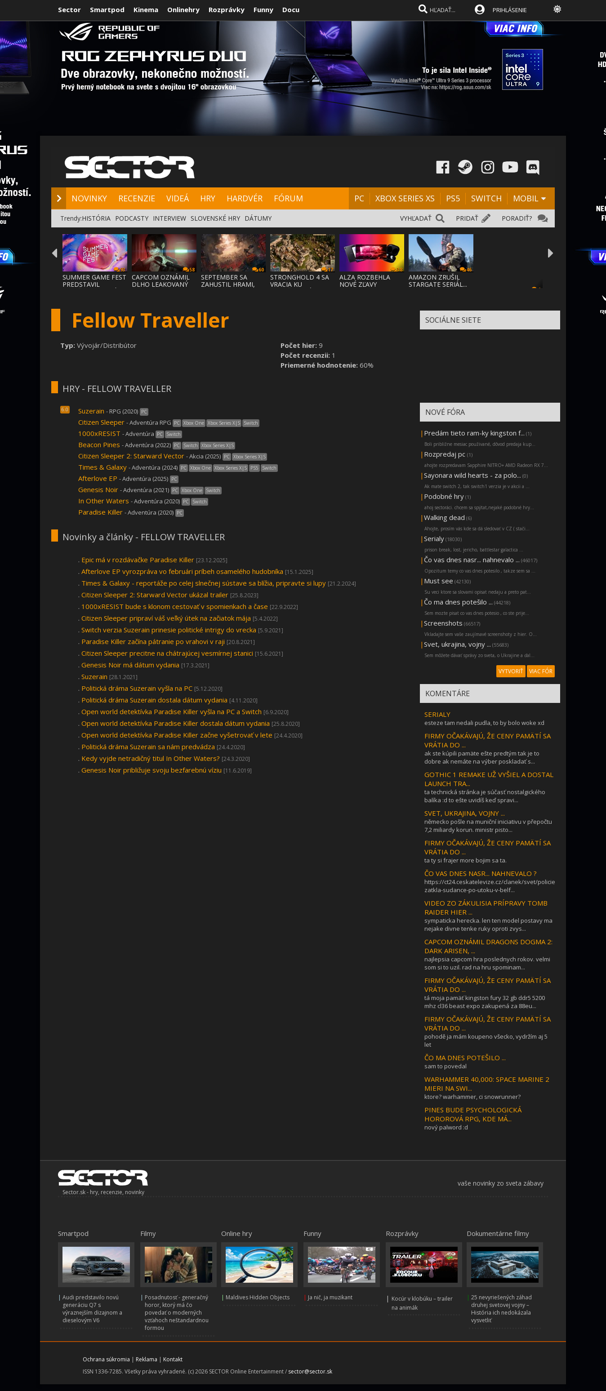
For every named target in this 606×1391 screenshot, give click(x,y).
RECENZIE (136, 198)
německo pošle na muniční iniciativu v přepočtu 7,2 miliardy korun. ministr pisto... (488, 826)
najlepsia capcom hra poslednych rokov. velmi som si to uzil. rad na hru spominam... (487, 963)
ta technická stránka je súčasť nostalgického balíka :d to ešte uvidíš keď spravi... (484, 796)
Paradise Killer (100, 511)
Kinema (146, 9)
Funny (263, 9)
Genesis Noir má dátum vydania (130, 664)
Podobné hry (444, 496)
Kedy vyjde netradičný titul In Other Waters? (150, 758)
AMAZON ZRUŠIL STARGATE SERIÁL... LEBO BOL (438, 284)
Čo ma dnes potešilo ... (458, 601)
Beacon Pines (99, 444)
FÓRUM (288, 198)
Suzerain (91, 410)
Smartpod (107, 9)
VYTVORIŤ (511, 671)
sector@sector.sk (310, 1371)
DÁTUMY (258, 218)
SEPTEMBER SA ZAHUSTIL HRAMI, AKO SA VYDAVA (228, 284)
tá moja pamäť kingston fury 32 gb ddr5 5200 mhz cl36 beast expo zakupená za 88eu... (484, 1002)
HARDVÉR (245, 198)
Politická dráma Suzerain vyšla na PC (136, 688)
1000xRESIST (100, 433)
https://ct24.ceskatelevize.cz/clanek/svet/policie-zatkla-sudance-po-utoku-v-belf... (490, 886)
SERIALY (437, 714)
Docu (290, 9)
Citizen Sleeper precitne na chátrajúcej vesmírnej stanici (167, 653)
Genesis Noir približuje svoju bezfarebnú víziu (151, 769)
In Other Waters (103, 500)
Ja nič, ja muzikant (330, 1297)
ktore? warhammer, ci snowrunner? (472, 1097)
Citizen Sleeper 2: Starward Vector (131, 455)
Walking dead (444, 517)
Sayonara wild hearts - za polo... (472, 475)
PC (359, 198)
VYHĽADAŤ (416, 218)
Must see (438, 580)
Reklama (146, 1359)
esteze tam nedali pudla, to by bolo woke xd (484, 723)
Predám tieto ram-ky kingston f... (474, 432)
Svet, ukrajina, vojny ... (457, 644)
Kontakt (173, 1359)
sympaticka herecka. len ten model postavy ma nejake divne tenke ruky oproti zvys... (488, 924)
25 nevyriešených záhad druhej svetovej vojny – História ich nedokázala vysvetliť (501, 1308)
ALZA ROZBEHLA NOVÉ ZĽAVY (364, 281)
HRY (207, 198)
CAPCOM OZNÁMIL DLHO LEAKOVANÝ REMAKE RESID (161, 284)
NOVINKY (89, 198)
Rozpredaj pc (445, 453)
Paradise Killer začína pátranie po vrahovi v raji (153, 641)
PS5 (453, 198)
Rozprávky (227, 9)
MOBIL (526, 198)
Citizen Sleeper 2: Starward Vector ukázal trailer (154, 594)
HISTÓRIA (96, 218)
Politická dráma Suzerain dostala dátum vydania (154, 699)
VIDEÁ (177, 198)
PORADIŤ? (517, 218)
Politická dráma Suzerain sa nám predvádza (148, 746)
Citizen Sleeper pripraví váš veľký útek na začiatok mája (166, 617)
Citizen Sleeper (101, 422)
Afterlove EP (97, 478)
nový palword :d (446, 1127)
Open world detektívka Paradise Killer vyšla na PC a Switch (171, 711)
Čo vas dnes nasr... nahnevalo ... (472, 559)
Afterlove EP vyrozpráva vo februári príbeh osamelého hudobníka (182, 571)
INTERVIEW (169, 218)
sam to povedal (445, 1066)
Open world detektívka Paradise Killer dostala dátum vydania (175, 723)
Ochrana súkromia (106, 1359)
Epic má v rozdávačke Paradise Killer (137, 559)
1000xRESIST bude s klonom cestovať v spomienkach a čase (174, 606)
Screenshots (443, 622)
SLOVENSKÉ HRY (215, 218)
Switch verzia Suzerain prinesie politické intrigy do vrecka (168, 629)
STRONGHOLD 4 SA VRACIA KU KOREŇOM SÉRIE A (299, 284)
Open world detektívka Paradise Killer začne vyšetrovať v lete (176, 734)
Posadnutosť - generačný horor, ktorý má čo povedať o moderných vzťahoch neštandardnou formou (177, 1312)
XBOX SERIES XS (405, 198)
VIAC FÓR (541, 671)
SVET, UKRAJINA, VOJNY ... (464, 813)
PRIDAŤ (467, 218)
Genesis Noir (98, 489)
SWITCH (486, 198)
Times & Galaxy (103, 466)
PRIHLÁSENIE (510, 10)
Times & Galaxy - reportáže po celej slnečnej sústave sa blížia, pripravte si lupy (203, 582)
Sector (69, 9)
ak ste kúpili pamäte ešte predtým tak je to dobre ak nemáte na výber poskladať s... (481, 757)
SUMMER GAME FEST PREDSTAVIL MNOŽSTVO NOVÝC (94, 284)
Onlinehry (183, 9)
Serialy (434, 538)
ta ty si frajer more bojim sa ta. (465, 860)
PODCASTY (131, 218)
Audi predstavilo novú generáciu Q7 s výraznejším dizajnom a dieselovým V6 (92, 1308)
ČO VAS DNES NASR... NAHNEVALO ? (480, 873)
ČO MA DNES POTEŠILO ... (465, 1057)
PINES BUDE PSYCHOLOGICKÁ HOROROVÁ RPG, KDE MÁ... (472, 1114)
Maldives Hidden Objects (258, 1297)
